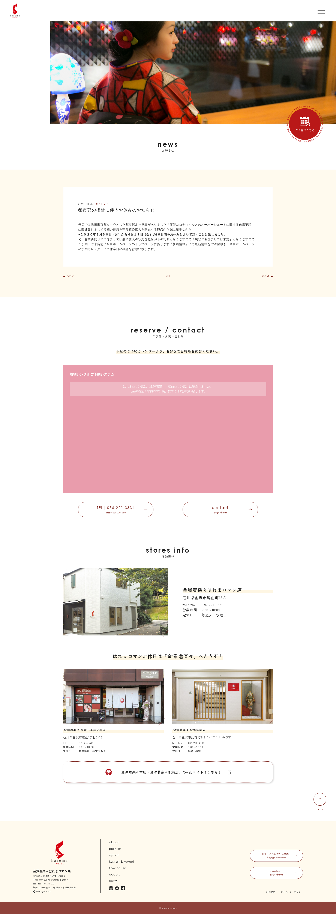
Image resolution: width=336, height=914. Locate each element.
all (168, 276)
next (265, 276)
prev (70, 276)
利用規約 (270, 891)
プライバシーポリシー (291, 891)
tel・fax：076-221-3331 (44, 883)
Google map (43, 891)
